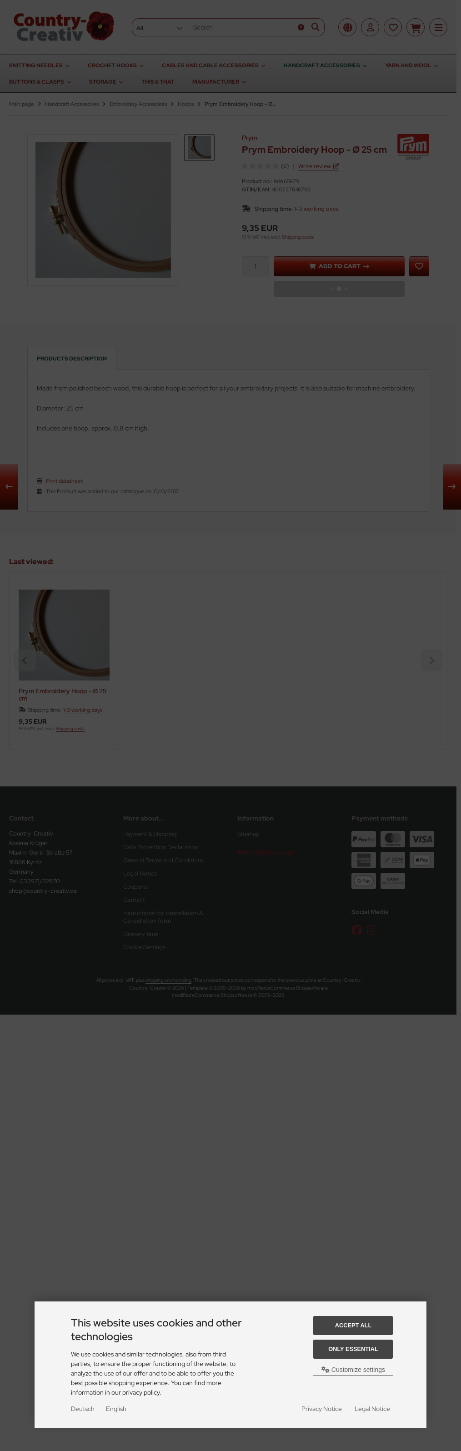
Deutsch (83, 1409)
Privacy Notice (321, 1409)
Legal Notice (372, 1409)
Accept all (353, 1325)
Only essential (353, 1349)
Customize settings (353, 1369)
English (116, 1409)
